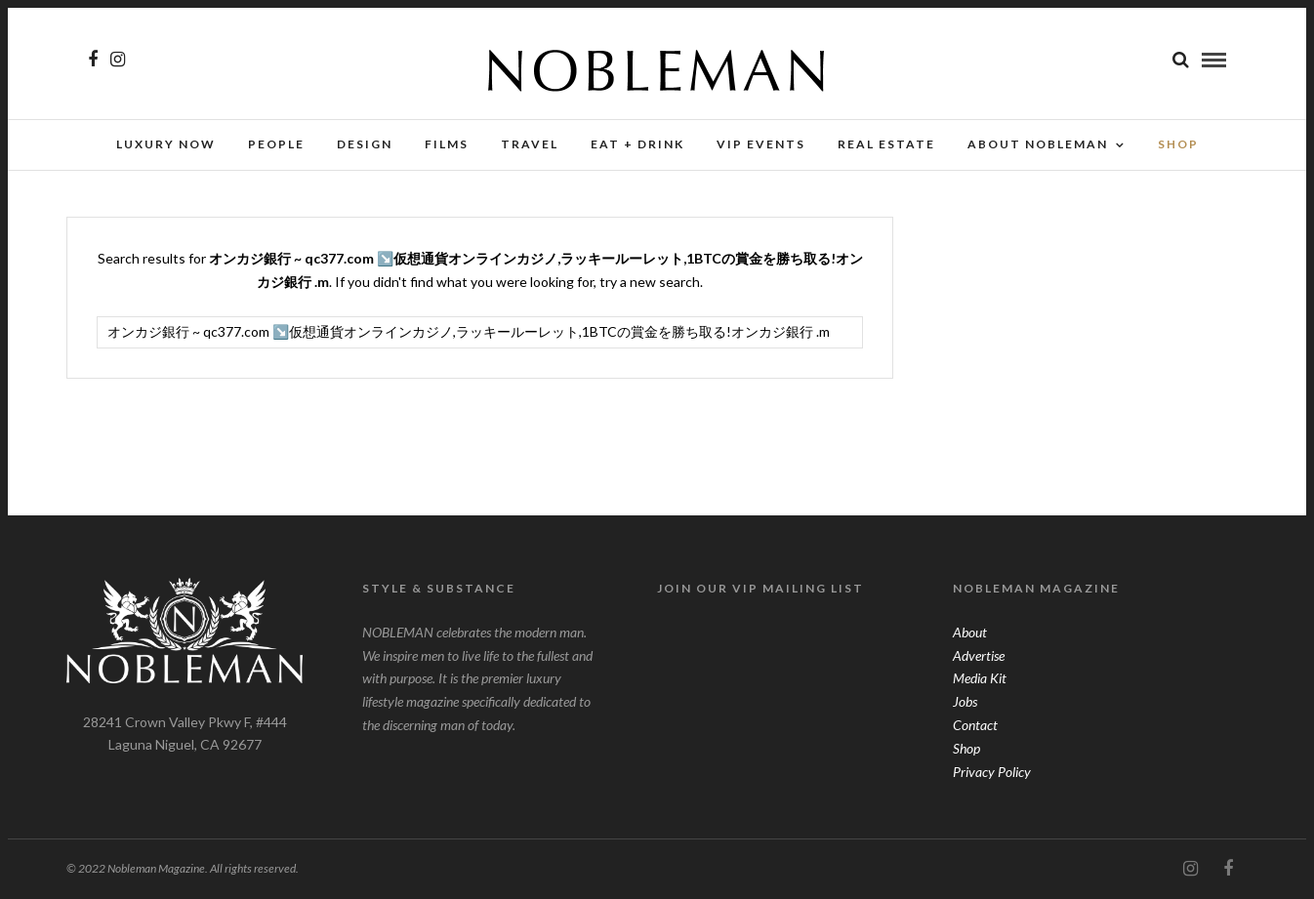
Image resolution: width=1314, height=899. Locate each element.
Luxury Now (166, 144)
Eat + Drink (637, 144)
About (970, 632)
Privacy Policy (992, 771)
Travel (529, 144)
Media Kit (979, 678)
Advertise (979, 655)
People (276, 144)
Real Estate (886, 144)
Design (364, 144)
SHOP (1178, 144)
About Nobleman (1037, 144)
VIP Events (761, 144)
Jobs (965, 701)
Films (447, 144)
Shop (966, 748)
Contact (975, 724)
